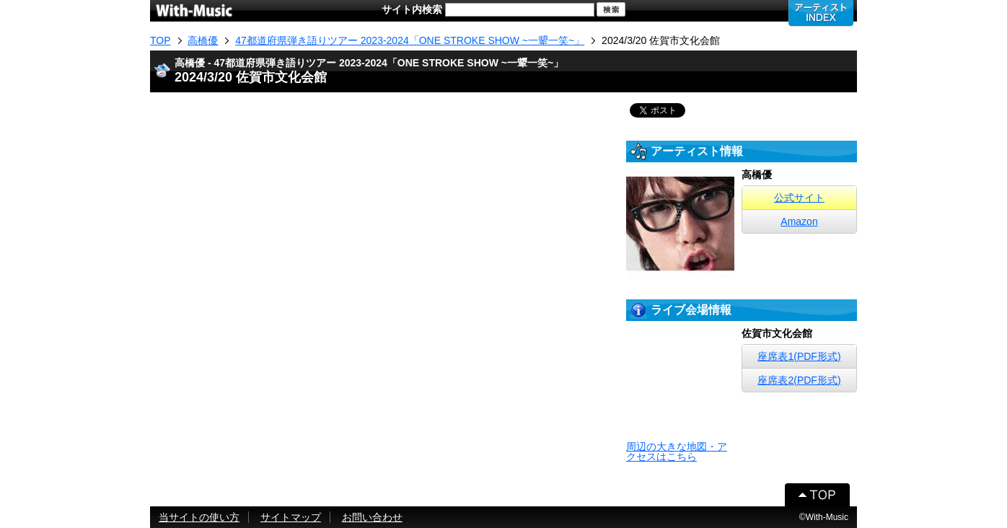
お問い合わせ (372, 517)
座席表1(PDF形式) (798, 356)
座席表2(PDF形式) (798, 380)
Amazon (798, 221)
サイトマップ (290, 517)
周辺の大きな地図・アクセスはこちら (676, 451)
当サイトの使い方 (199, 517)
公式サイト (799, 197)
